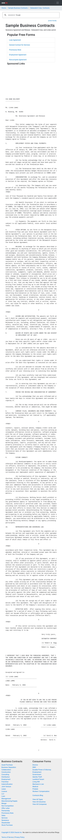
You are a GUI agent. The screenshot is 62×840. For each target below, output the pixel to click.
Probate (35, 789)
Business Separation (8, 767)
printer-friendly (52, 20)
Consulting (5, 774)
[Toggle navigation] (57, 3)
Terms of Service (7, 837)
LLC (2, 794)
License (4, 791)
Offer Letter (5, 808)
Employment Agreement (17, 55)
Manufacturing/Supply (9, 801)
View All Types (38, 799)
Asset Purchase (7, 765)
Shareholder (5, 823)
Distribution (5, 777)
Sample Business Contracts (18, 8)
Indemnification (6, 784)
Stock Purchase (7, 825)
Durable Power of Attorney (42, 770)
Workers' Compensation (41, 791)
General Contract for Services (19, 45)
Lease (3, 789)
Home (4, 8)
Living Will (36, 782)
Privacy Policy (19, 837)
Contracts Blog (38, 795)
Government (37, 774)
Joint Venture (6, 787)
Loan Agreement (15, 40)
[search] (30, 15)
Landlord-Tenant (38, 779)
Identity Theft (37, 777)
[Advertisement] (31, 80)
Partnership (5, 811)
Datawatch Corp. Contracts (40, 8)
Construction (6, 772)
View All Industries (39, 802)
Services (4, 818)
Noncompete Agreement (18, 60)
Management (6, 799)
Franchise (4, 782)
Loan (3, 796)
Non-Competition (7, 806)
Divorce (35, 765)
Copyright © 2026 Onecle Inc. (11, 832)
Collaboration (6, 770)
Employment (5, 779)
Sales (3, 815)
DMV (34, 767)
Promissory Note (15, 50)
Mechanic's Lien (38, 784)
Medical (35, 787)
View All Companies (40, 804)
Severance (5, 820)
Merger (4, 803)
